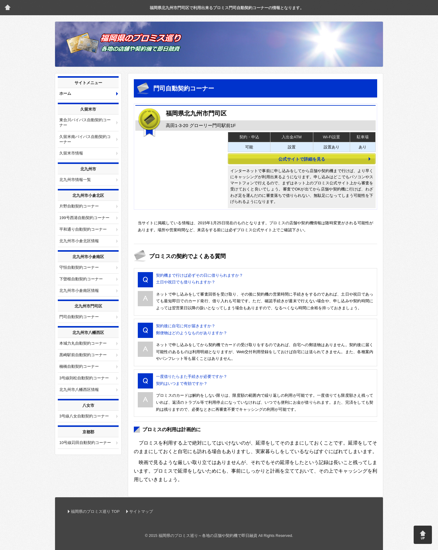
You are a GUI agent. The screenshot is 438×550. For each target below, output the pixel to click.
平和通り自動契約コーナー (83, 229)
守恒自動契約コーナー (79, 267)
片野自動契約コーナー (79, 206)
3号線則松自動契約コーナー (84, 378)
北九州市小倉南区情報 (79, 290)
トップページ (7, 7)
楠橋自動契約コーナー (79, 366)
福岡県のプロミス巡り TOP (95, 511)
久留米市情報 (71, 153)
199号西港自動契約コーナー (84, 217)
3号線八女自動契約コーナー (84, 416)
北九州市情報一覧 (75, 179)
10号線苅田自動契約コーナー (85, 442)
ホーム (65, 93)
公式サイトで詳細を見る (301, 159)
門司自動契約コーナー (79, 316)
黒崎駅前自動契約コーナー (83, 355)
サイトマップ (141, 511)
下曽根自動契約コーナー (81, 279)
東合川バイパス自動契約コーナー (85, 122)
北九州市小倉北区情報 (79, 241)
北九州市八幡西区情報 (79, 389)
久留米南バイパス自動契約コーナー (85, 139)
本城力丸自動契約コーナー (83, 343)
